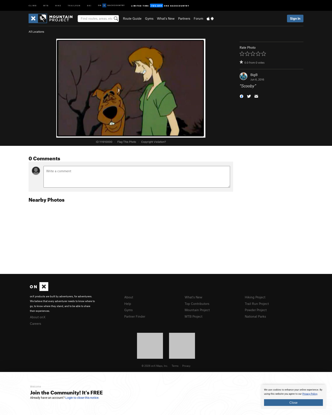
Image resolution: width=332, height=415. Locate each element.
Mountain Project (197, 310)
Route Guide (132, 18)
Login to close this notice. (82, 397)
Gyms (149, 18)
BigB (254, 75)
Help (127, 304)
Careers (35, 323)
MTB (46, 5)
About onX (37, 317)
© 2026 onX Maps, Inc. (155, 365)
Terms (175, 365)
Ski (89, 5)
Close (293, 402)
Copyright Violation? (153, 141)
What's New (166, 18)
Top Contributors (197, 304)
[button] (241, 95)
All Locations (36, 31)
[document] (293, 397)
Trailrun (74, 5)
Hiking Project (255, 297)
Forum (198, 18)
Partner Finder (134, 316)
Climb (33, 5)
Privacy (186, 365)
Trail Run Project (257, 304)
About (128, 297)
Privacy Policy (309, 393)
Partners (184, 18)
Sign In (295, 18)
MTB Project (193, 316)
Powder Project (256, 310)
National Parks (255, 316)
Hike (58, 5)
